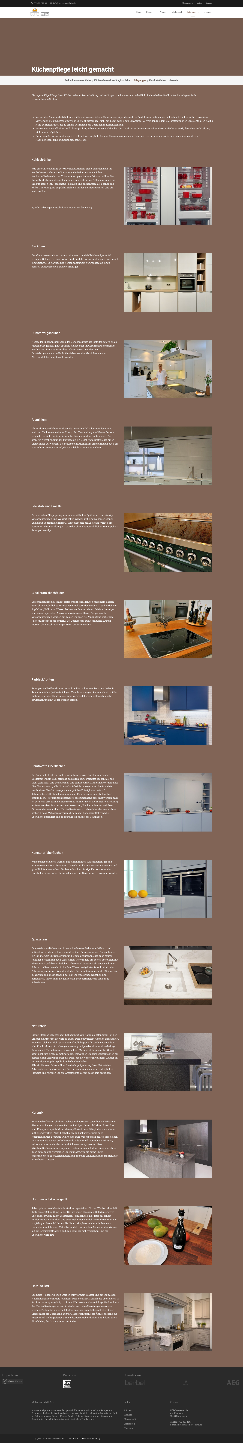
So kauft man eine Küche (78, 80)
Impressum (73, 1438)
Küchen (128, 1410)
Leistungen (129, 1423)
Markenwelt (130, 1419)
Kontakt (209, 3)
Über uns (128, 1428)
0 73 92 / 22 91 (39, 3)
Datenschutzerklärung (90, 1438)
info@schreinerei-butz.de (63, 3)
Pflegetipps (140, 80)
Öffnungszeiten (188, 3)
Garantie (173, 80)
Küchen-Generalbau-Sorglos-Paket (112, 80)
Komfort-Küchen (157, 80)
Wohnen (128, 1414)
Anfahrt (200, 3)
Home (138, 12)
